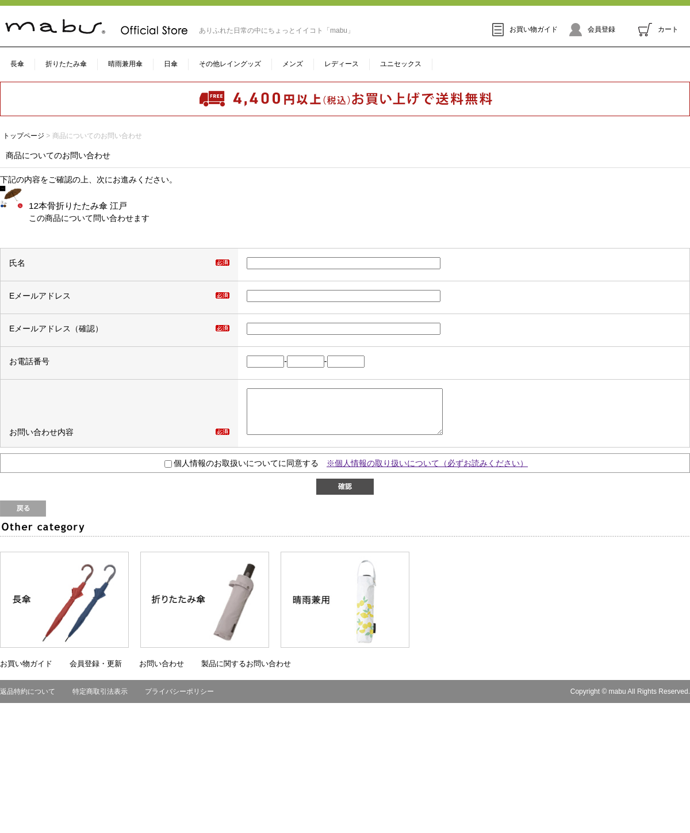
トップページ (23, 136)
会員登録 (592, 29)
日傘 (171, 64)
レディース (341, 64)
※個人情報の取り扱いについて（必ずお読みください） (427, 471)
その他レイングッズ (230, 64)
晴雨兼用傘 (125, 64)
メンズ (292, 64)
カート (658, 29)
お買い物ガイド (525, 29)
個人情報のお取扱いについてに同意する (241, 471)
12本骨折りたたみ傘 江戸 (78, 206)
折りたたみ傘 (66, 64)
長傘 (17, 64)
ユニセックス (400, 64)
